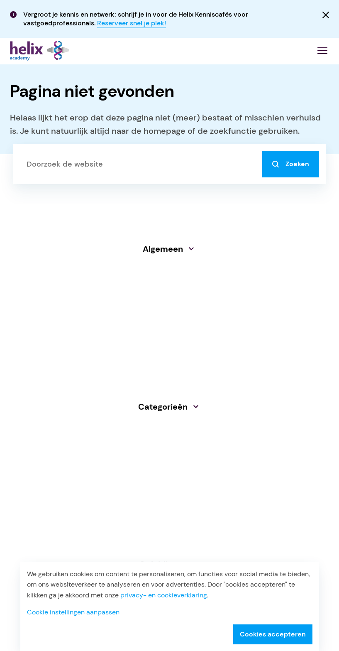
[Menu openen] (322, 50)
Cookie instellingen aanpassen (73, 612)
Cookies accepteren (273, 634)
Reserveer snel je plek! (131, 23)
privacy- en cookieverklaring (163, 595)
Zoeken (290, 164)
